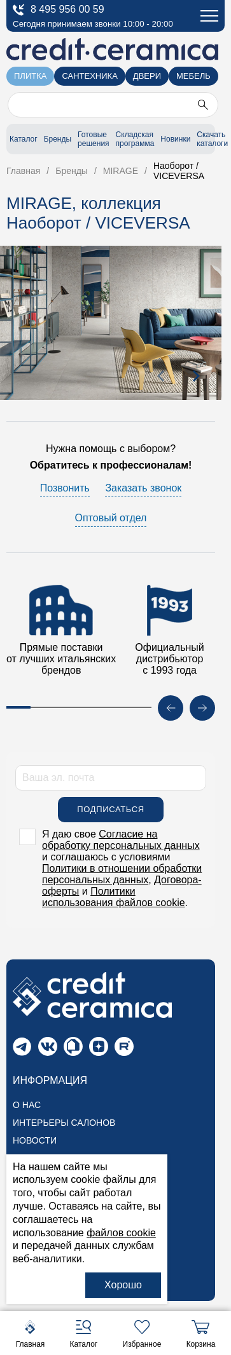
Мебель (193, 76)
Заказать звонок (143, 491)
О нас (27, 1108)
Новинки (175, 139)
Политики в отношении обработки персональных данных (122, 877)
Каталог (24, 139)
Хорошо (123, 1284)
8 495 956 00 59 (58, 10)
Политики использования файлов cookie (113, 900)
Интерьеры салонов (64, 1126)
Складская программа (135, 139)
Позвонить (65, 491)
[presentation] (161, 379)
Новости (35, 1143)
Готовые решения (93, 139)
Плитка (30, 76)
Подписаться (110, 812)
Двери (147, 76)
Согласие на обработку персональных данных (121, 843)
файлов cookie (121, 1232)
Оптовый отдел (111, 521)
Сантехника (89, 76)
